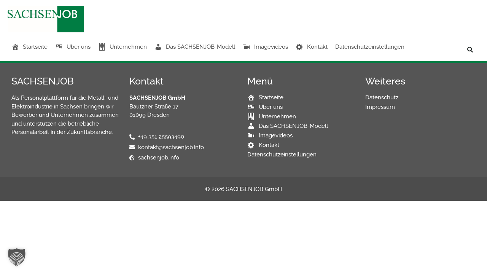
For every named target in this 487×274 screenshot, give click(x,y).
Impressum (380, 107)
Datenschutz (381, 97)
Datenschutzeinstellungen (369, 46)
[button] (470, 49)
